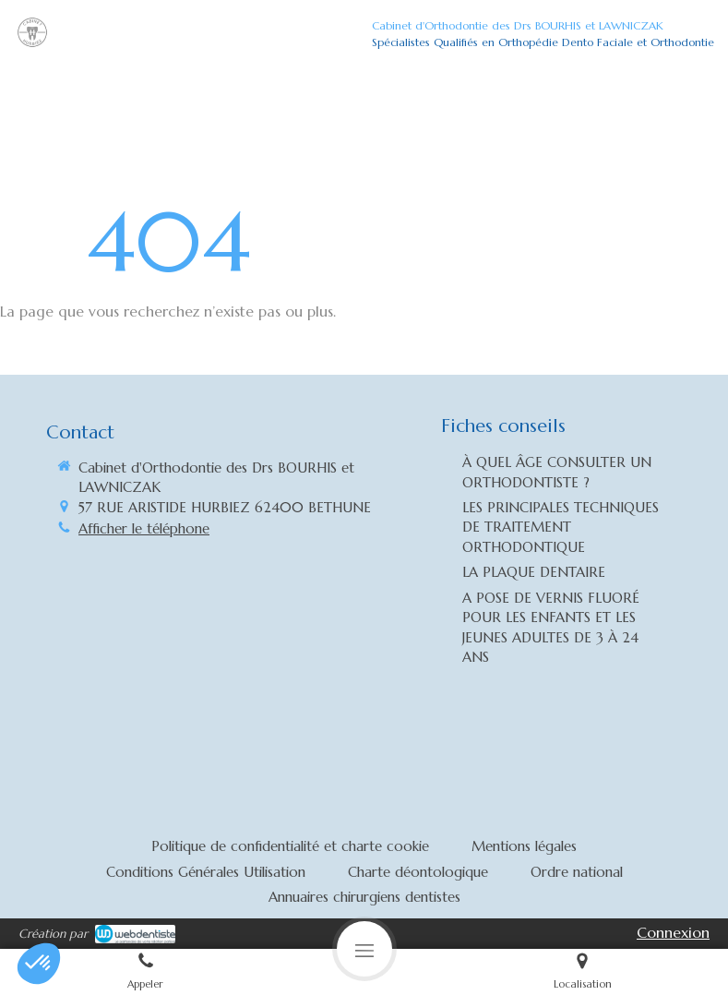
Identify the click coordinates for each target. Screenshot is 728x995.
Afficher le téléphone (143, 528)
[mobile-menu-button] (364, 949)
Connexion (673, 932)
